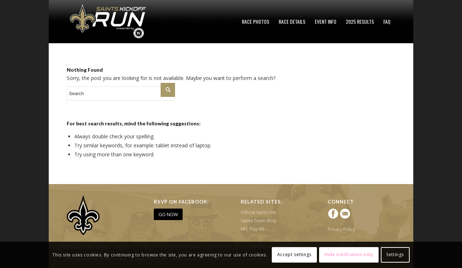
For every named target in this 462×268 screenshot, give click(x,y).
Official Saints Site (258, 212)
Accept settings (294, 254)
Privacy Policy (341, 229)
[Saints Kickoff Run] (109, 21)
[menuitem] (255, 21)
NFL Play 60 (252, 229)
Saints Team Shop (259, 221)
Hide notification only (348, 254)
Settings (395, 254)
